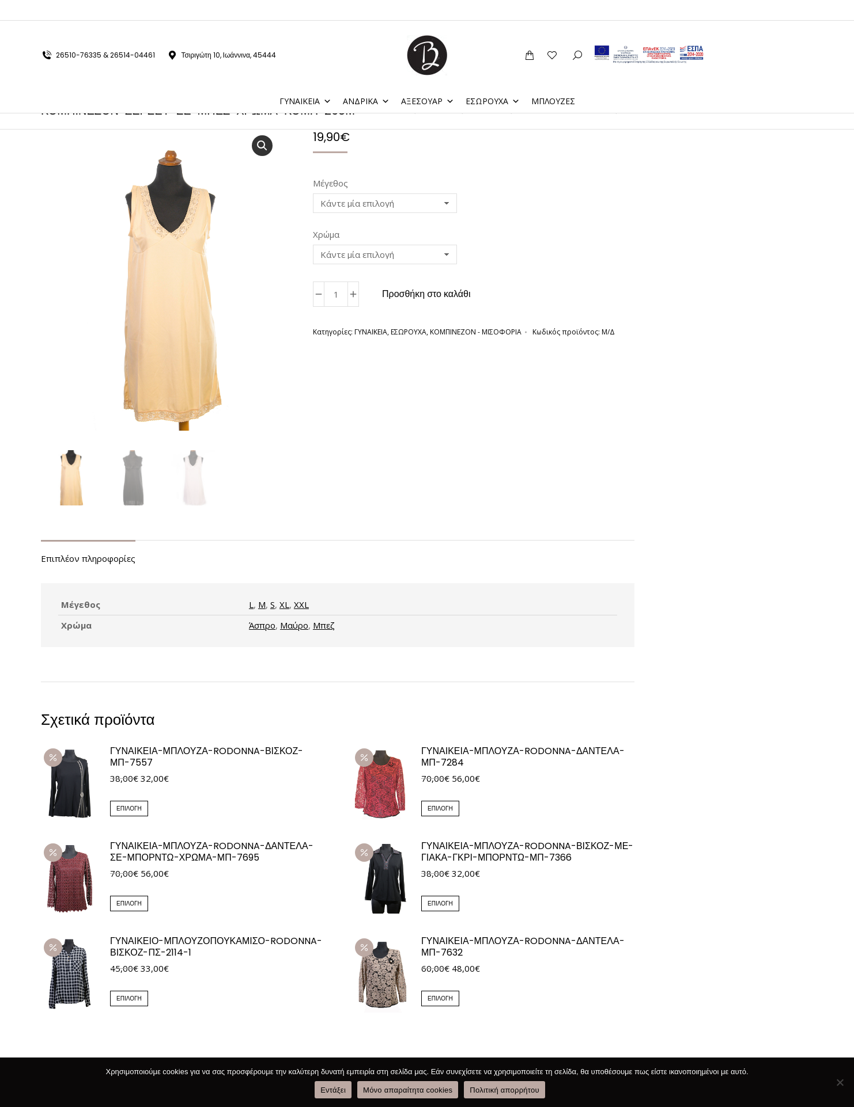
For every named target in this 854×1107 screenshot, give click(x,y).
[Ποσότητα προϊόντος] (335, 294)
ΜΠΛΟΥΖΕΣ (553, 80)
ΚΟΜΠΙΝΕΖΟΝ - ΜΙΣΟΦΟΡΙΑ (476, 332)
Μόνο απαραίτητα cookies (407, 1090)
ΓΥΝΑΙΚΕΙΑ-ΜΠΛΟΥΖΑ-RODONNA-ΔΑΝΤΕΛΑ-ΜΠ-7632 (523, 948)
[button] (262, 145)
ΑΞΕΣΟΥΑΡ (427, 80)
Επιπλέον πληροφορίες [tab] (88, 559)
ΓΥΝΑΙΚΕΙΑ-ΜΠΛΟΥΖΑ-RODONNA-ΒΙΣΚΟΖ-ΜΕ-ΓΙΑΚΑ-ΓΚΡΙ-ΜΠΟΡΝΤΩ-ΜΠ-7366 (527, 853)
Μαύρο (294, 626)
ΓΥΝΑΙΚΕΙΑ (305, 80)
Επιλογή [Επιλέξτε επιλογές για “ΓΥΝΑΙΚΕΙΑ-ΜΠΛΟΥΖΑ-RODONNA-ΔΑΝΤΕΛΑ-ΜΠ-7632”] (440, 999)
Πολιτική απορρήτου (504, 1090)
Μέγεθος (330, 183)
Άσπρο (262, 626)
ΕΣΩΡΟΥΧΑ (493, 80)
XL (284, 605)
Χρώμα (326, 234)
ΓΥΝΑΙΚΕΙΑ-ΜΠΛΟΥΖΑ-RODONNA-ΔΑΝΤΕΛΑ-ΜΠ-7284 (523, 758)
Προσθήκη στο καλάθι (426, 293)
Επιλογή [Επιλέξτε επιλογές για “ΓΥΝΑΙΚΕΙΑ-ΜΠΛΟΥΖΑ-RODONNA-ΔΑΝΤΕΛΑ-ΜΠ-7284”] (440, 809)
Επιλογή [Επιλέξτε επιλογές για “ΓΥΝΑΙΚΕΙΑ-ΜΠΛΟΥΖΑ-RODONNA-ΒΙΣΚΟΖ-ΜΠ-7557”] (129, 809)
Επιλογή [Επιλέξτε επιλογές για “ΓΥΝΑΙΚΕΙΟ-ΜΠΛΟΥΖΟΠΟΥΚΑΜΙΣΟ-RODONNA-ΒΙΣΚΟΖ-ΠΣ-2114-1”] (129, 999)
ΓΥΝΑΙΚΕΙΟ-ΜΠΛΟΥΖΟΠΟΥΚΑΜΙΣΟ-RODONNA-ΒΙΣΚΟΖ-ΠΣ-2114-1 (216, 948)
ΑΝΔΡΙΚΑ (366, 80)
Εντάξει (333, 1090)
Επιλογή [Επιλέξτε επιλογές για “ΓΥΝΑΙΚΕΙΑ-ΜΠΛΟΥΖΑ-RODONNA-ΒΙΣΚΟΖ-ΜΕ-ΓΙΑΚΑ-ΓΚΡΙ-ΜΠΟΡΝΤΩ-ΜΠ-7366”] (440, 904)
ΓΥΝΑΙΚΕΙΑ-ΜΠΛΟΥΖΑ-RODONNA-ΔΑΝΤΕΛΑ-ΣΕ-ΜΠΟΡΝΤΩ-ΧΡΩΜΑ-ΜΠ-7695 (211, 853)
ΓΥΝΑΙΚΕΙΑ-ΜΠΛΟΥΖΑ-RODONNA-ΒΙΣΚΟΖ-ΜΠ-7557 (206, 758)
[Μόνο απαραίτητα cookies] (839, 1082)
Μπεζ (324, 626)
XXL (301, 605)
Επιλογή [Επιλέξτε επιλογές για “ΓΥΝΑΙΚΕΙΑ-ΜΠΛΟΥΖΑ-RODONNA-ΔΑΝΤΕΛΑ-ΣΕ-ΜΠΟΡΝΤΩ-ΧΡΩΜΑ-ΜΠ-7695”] (129, 904)
